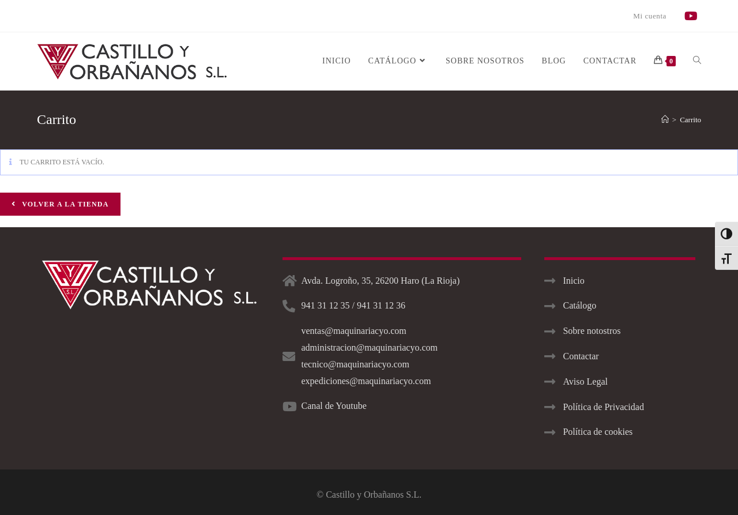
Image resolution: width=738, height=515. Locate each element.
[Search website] (697, 61)
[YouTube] (692, 16)
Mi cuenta (650, 16)
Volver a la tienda (64, 204)
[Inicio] (665, 119)
